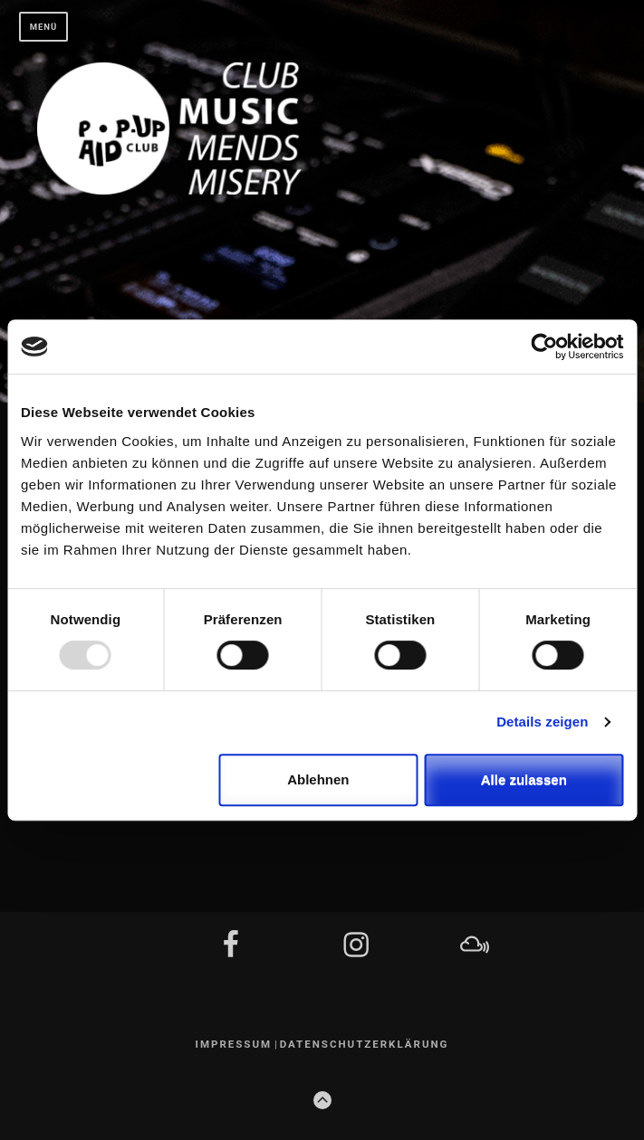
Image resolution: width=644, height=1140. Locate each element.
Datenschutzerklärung (364, 1044)
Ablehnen (318, 779)
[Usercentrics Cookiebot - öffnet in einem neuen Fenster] (544, 346)
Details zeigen (542, 721)
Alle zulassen (524, 779)
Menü (44, 27)
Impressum (234, 1044)
